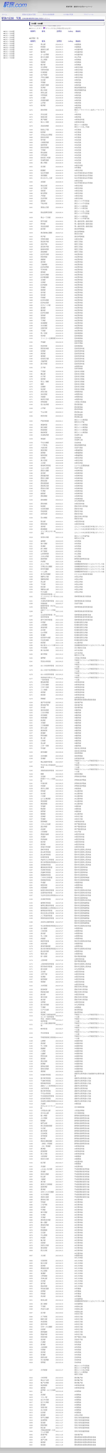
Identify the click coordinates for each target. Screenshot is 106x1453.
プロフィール (89, 14)
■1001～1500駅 (9, 35)
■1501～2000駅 (9, 37)
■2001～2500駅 (9, 39)
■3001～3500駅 (9, 44)
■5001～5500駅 (9, 52)
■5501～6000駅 (9, 54)
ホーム (4, 14)
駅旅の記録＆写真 (29, 14)
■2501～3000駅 (9, 41)
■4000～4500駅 (9, 48)
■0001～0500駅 (9, 31)
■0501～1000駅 (9, 33)
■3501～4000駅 (9, 46)
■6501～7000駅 (9, 58)
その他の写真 (68, 14)
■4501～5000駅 (9, 50)
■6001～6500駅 (9, 56)
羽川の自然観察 (48, 14)
